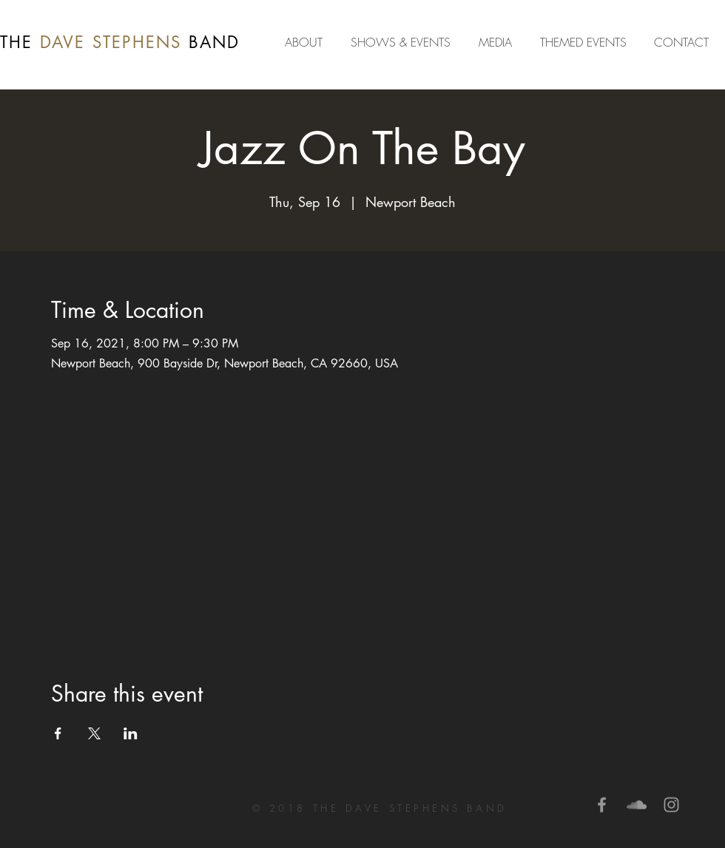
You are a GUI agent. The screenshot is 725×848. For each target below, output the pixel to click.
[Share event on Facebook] (58, 733)
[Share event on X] (94, 733)
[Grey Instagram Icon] (671, 805)
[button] (498, 42)
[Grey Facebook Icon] (602, 805)
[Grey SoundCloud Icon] (637, 805)
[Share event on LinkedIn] (131, 733)
